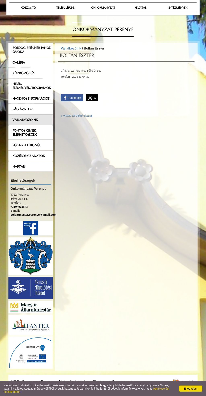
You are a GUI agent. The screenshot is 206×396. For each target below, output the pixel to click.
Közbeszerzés (23, 73)
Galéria (18, 62)
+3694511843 (19, 206)
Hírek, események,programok (31, 86)
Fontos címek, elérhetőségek (24, 132)
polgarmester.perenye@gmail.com (33, 214)
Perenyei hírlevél (26, 145)
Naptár (18, 166)
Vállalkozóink (25, 120)
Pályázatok (22, 109)
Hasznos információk (31, 98)
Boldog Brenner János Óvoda (31, 50)
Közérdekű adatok (28, 156)
